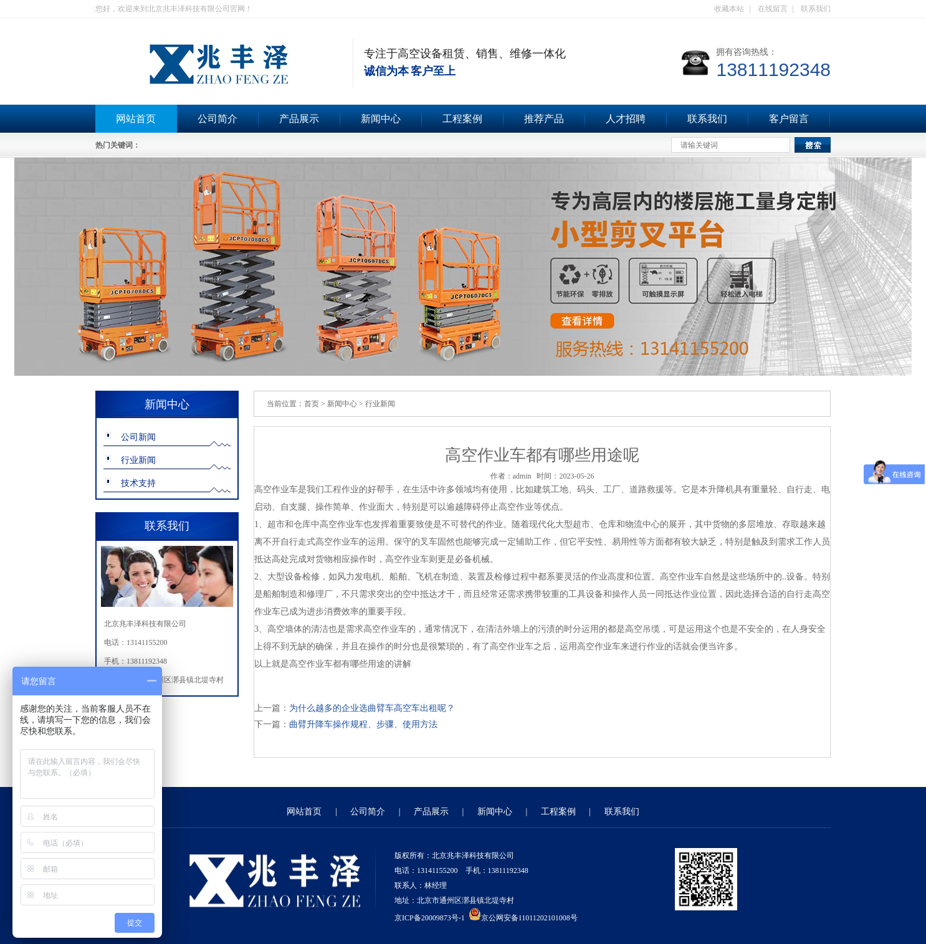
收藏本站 (729, 8)
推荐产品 (544, 118)
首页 (311, 403)
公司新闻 (138, 437)
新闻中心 (381, 118)
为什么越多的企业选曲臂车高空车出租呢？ (372, 708)
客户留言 (789, 118)
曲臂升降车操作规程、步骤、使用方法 (363, 724)
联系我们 (816, 8)
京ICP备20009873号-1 (429, 917)
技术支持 (138, 483)
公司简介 (217, 118)
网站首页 (136, 118)
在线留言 (773, 8)
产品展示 (299, 118)
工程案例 (462, 118)
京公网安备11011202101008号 (523, 917)
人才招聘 (626, 118)
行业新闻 (138, 460)
